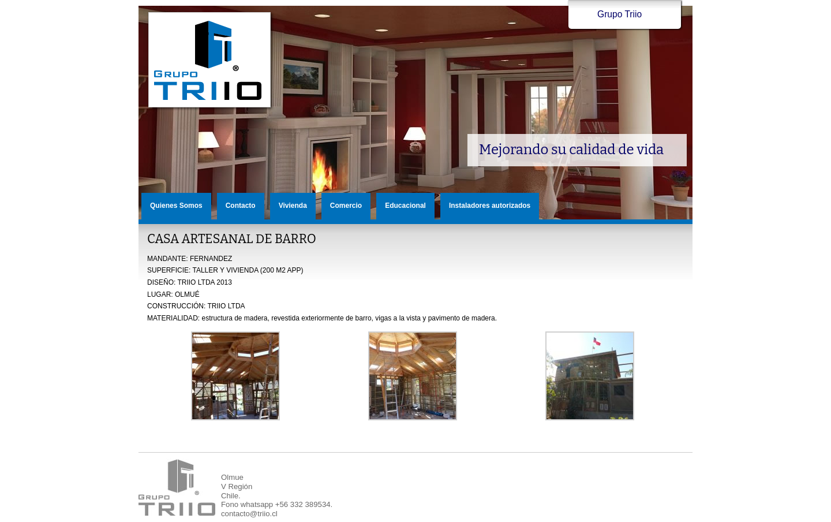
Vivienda (293, 206)
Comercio (346, 206)
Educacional (405, 206)
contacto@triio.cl (249, 513)
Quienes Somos (176, 206)
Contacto (241, 206)
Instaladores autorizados (489, 206)
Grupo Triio (210, 60)
